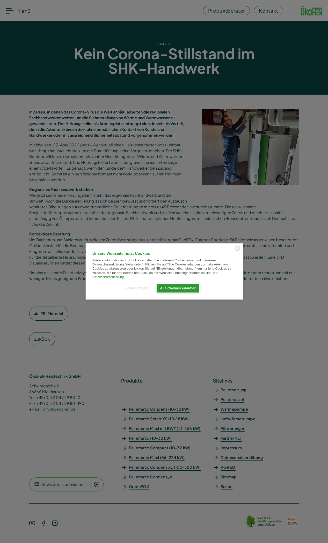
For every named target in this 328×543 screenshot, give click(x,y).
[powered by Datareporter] (237, 250)
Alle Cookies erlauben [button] (178, 288)
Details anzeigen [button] (137, 288)
